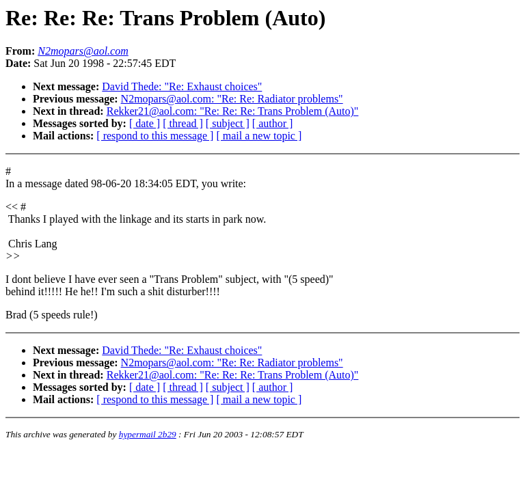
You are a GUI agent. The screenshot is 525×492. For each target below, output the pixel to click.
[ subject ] (228, 123)
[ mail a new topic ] (258, 135)
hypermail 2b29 (147, 434)
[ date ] (144, 123)
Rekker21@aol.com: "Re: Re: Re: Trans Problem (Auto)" (233, 111)
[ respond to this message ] (154, 135)
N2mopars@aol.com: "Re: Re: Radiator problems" (232, 99)
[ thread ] (183, 123)
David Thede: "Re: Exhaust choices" (182, 86)
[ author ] (272, 123)
